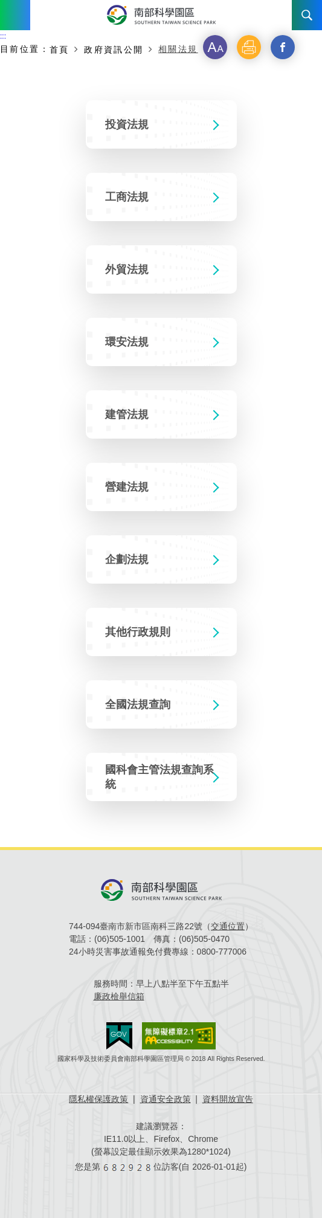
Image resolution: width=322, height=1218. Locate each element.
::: (3, 36)
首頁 (59, 49)
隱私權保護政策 (98, 1099)
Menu (15, 15)
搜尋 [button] (307, 15)
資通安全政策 (165, 1099)
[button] (215, 47)
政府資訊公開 (113, 49)
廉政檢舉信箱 (119, 996)
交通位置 (228, 926)
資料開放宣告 (227, 1099)
